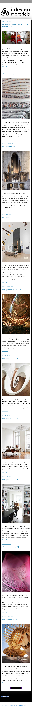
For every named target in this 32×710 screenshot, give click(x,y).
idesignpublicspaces (7, 71)
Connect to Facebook (5, 696)
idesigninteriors (6, 21)
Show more (16, 687)
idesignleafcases (6, 544)
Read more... (5, 66)
